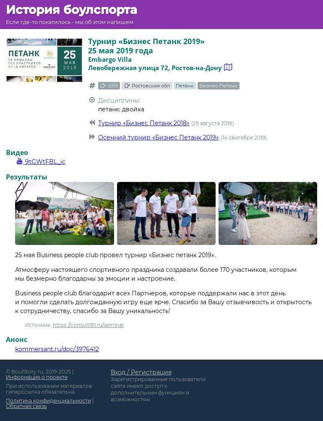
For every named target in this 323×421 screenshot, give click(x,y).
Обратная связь (26, 406)
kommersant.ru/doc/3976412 (57, 349)
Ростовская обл (146, 86)
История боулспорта (71, 10)
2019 (109, 86)
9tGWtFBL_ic (40, 162)
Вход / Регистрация (141, 372)
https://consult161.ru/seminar (88, 325)
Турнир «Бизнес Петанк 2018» (144, 123)
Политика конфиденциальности (48, 400)
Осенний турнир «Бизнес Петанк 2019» (158, 137)
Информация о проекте (37, 377)
